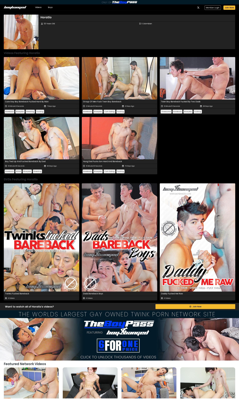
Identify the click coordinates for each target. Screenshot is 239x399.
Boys (50, 7)
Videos (38, 7)
